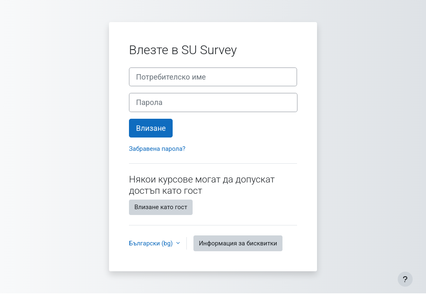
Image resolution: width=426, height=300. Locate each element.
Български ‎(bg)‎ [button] (151, 243)
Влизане (151, 128)
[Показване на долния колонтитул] (405, 279)
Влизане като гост (160, 207)
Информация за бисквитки (238, 243)
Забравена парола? (157, 148)
